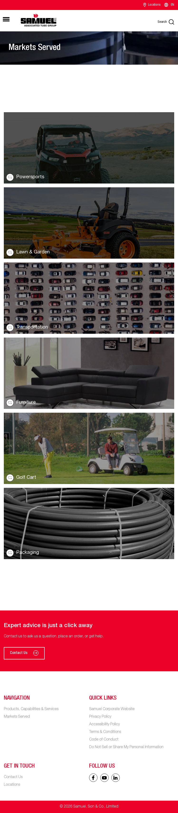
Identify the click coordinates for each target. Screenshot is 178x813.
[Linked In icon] (104, 778)
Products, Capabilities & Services (31, 709)
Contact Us (24, 653)
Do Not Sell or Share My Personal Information (126, 747)
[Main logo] (38, 20)
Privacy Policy (100, 717)
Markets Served (17, 717)
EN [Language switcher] (169, 5)
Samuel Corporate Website (112, 709)
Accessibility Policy (104, 724)
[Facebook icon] (93, 778)
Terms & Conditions (105, 732)
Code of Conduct (103, 740)
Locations (152, 5)
